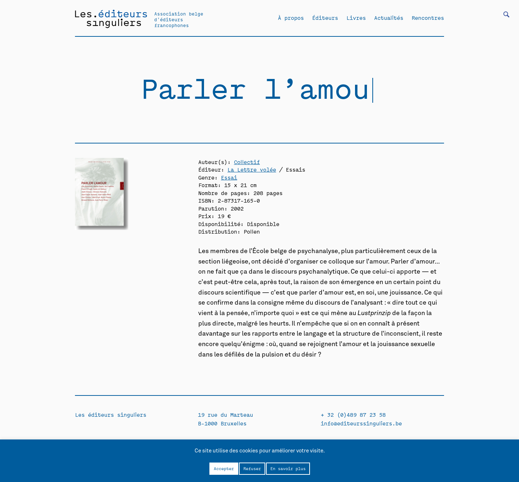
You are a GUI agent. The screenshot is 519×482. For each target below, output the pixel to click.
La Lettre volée (251, 169)
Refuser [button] (252, 468)
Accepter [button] (224, 468)
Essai (229, 177)
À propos (291, 17)
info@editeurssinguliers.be (361, 423)
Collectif (247, 161)
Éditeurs (325, 17)
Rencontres (428, 17)
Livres (356, 17)
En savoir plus (288, 468)
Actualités (388, 17)
